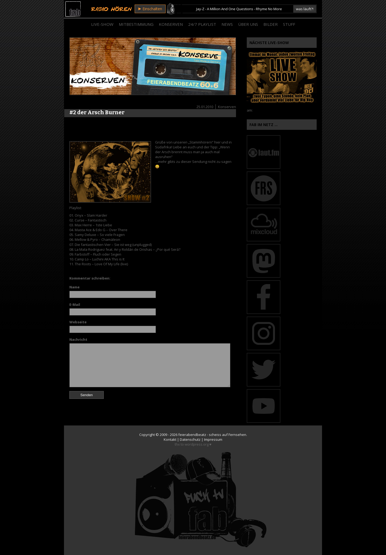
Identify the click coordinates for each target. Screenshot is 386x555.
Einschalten (150, 8)
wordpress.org (197, 444)
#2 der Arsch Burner (96, 112)
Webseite (78, 322)
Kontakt (170, 439)
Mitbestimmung (136, 24)
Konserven (171, 24)
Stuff (289, 24)
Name (74, 287)
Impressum (213, 439)
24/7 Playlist (202, 24)
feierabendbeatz (192, 434)
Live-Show (102, 24)
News (227, 24)
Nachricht (78, 339)
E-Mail (74, 304)
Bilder (270, 24)
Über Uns (248, 24)
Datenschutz (190, 439)
